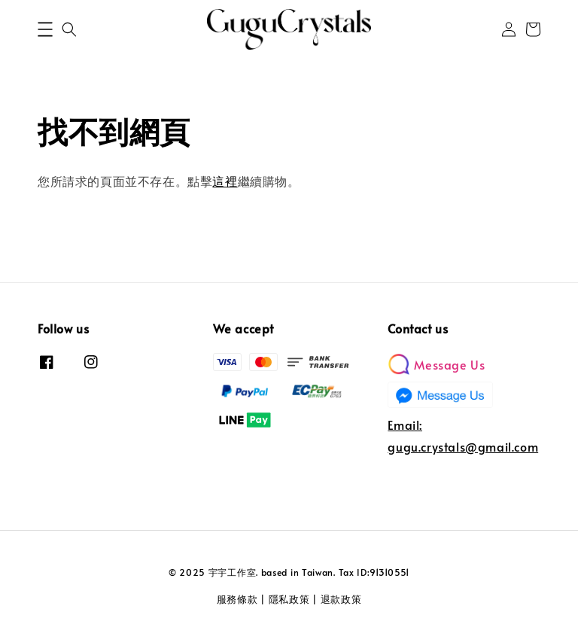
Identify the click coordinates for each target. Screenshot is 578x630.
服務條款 (237, 599)
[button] (45, 29)
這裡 (224, 180)
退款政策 (341, 599)
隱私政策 (289, 599)
